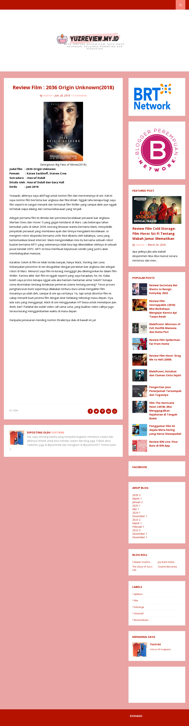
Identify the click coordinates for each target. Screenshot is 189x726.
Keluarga (139, 607)
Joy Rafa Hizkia (166, 562)
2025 (136, 505)
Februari (138, 526)
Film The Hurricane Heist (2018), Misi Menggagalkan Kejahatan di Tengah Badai (163, 410)
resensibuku (141, 620)
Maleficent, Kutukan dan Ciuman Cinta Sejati (165, 373)
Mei (135, 509)
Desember (139, 516)
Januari (137, 502)
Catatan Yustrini (141, 562)
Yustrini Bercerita (167, 566)
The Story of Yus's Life (142, 568)
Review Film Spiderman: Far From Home (165, 342)
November (139, 537)
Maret (137, 498)
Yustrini (47, 95)
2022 (136, 530)
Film (15, 410)
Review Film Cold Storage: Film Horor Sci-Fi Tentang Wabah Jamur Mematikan (154, 233)
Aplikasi (138, 594)
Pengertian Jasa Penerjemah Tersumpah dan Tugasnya (165, 391)
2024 (136, 512)
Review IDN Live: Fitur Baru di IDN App (163, 443)
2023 (136, 519)
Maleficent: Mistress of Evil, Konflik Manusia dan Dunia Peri (165, 328)
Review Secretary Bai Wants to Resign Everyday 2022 (163, 289)
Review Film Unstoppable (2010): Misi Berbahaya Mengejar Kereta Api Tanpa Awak (163, 308)
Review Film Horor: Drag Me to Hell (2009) (165, 357)
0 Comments (80, 95)
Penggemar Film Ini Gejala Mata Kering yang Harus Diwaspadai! (165, 429)
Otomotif (139, 613)
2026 (136, 495)
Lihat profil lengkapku (160, 649)
